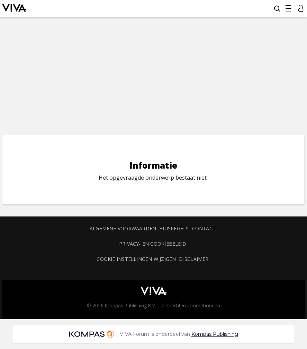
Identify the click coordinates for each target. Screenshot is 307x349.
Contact (204, 228)
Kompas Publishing (214, 334)
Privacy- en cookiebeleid (152, 243)
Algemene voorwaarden (123, 228)
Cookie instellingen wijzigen (136, 259)
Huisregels (174, 228)
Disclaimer (193, 259)
